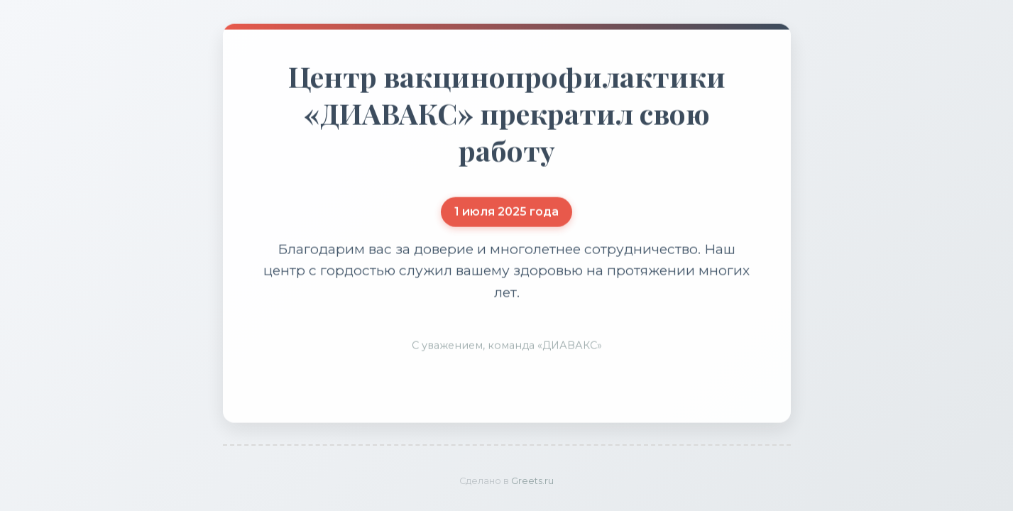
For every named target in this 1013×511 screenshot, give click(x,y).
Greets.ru (532, 481)
